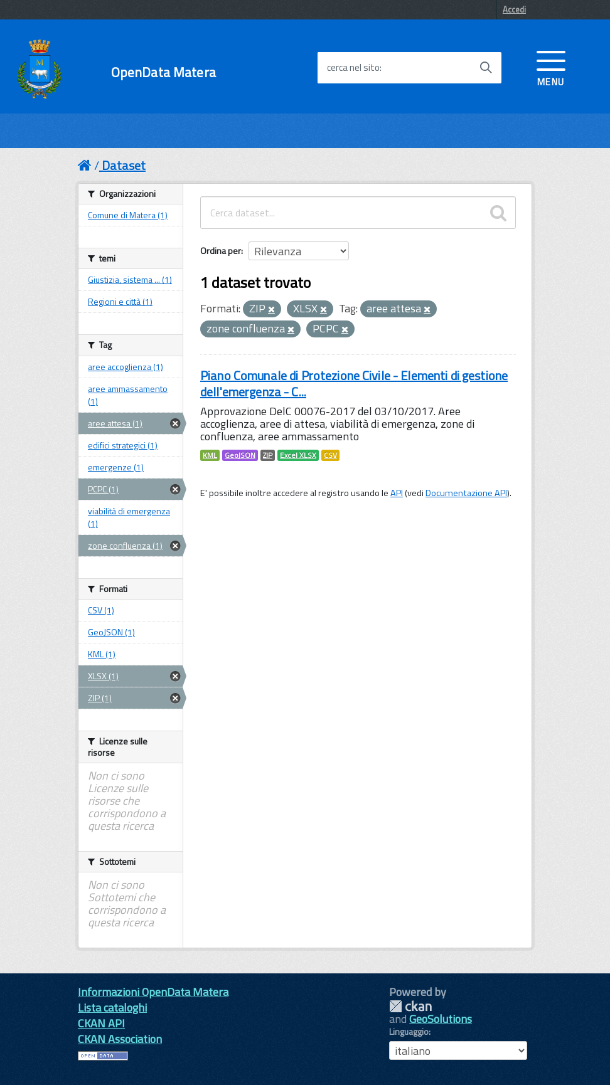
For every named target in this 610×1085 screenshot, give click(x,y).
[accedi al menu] (551, 67)
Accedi (514, 9)
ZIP (267, 455)
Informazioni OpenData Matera (153, 991)
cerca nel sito (353, 67)
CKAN (410, 1006)
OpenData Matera (163, 72)
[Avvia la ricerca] (485, 67)
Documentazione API (466, 493)
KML (210, 455)
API (396, 493)
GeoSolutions (440, 1018)
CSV (330, 455)
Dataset (124, 165)
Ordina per (220, 250)
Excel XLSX (298, 455)
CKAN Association (120, 1038)
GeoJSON (240, 455)
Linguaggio (409, 1031)
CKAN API (101, 1023)
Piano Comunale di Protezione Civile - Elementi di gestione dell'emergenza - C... (354, 383)
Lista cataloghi (112, 1007)
